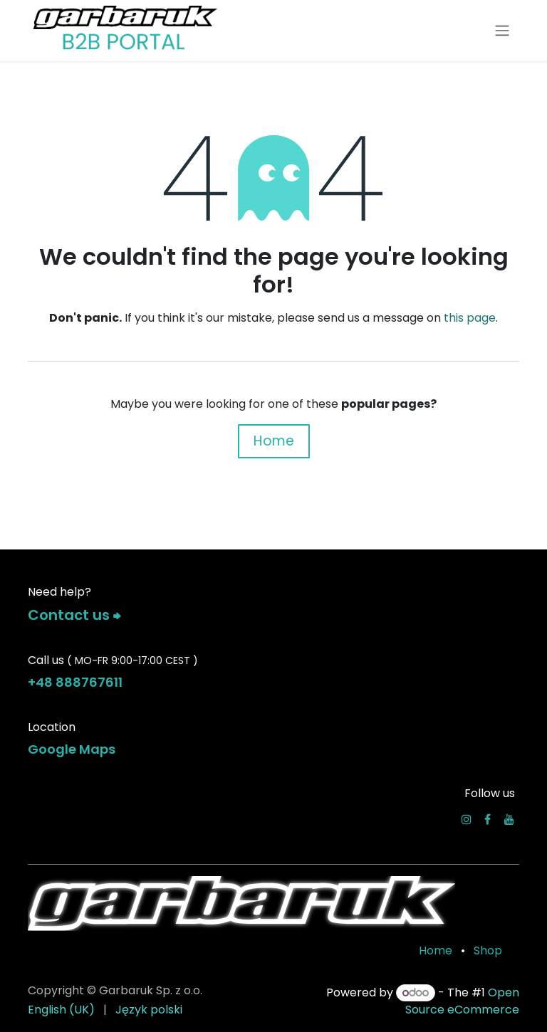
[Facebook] (487, 819)
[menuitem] (61, 1010)
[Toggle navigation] (502, 31)
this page (470, 318)
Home (274, 441)
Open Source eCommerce (462, 1001)
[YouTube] (509, 819)
